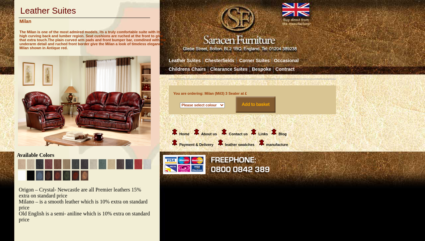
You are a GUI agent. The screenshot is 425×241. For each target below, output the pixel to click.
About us (209, 134)
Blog (283, 134)
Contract (285, 69)
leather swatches (240, 145)
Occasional (284, 60)
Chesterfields (219, 60)
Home (180, 134)
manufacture (277, 145)
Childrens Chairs (187, 69)
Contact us (238, 134)
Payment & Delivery (191, 145)
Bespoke (262, 69)
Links (263, 134)
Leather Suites (185, 60)
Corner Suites (254, 60)
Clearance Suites (229, 69)
